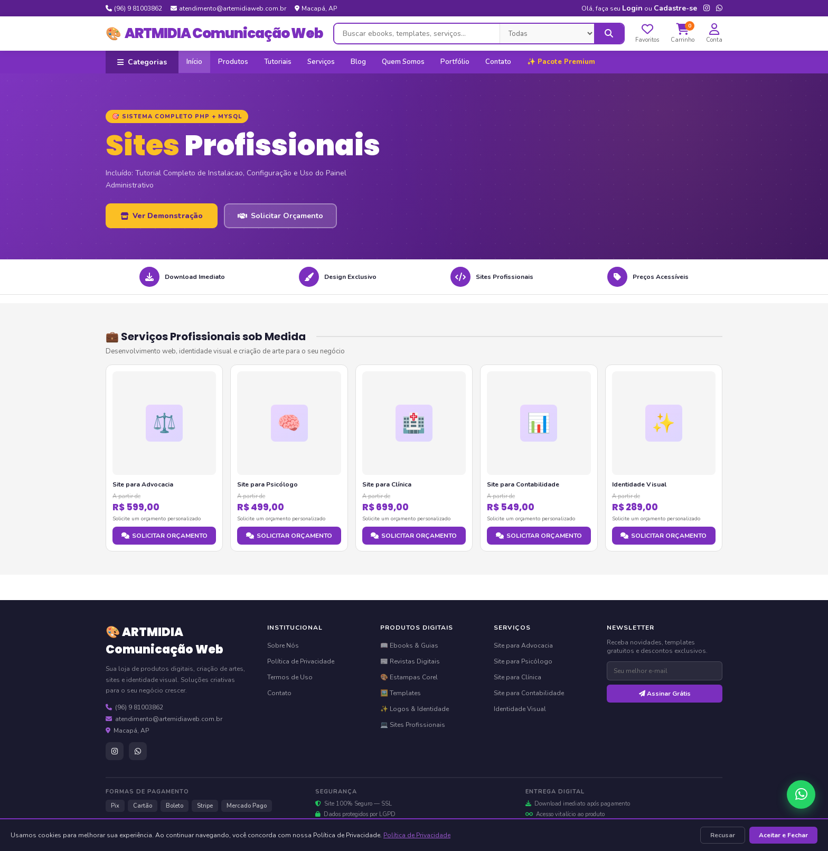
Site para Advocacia (523, 645)
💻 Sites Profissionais (412, 725)
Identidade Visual (520, 709)
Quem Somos (403, 62)
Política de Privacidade (416, 835)
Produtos (233, 62)
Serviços (321, 62)
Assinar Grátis (665, 693)
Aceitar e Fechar (783, 835)
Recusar (722, 835)
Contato (498, 62)
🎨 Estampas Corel (409, 677)
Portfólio (454, 62)
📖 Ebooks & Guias (409, 645)
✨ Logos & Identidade (414, 709)
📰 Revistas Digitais (410, 661)
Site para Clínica (517, 677)
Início (194, 62)
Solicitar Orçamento (280, 216)
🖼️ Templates (400, 693)
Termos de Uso (290, 677)
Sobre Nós (283, 645)
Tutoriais (277, 62)
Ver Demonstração (161, 216)
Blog (358, 62)
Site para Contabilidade (529, 693)
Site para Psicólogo (523, 661)
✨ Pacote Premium (561, 62)
